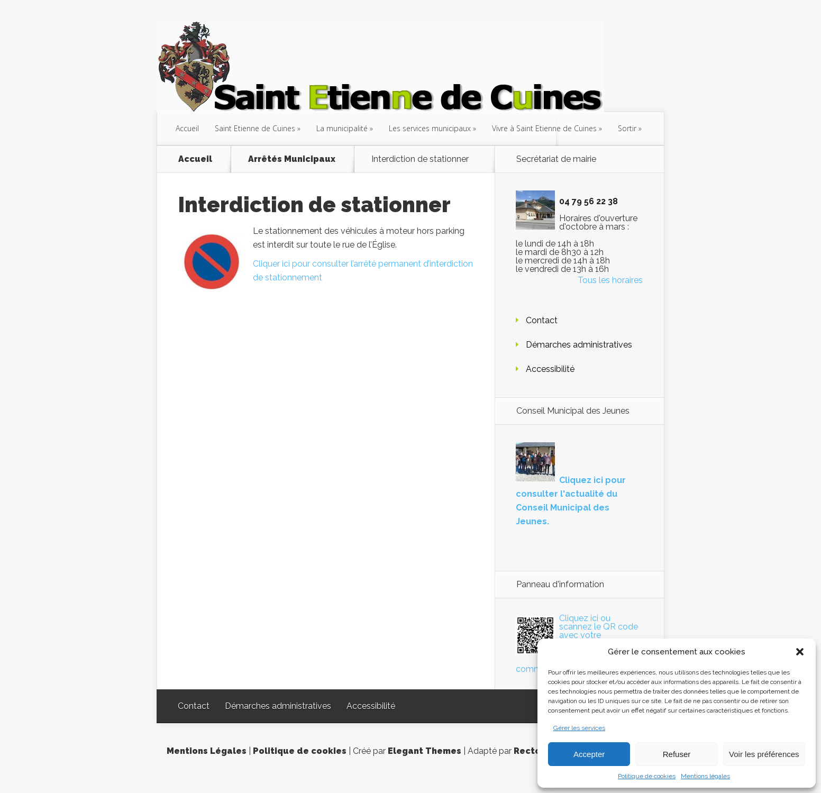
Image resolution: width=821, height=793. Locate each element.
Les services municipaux (430, 128)
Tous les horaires (610, 280)
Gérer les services (579, 728)
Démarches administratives (579, 345)
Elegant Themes (424, 751)
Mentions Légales (207, 751)
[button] (800, 651)
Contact (542, 320)
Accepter (589, 754)
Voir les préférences (764, 754)
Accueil (187, 128)
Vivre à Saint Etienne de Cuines (544, 128)
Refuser (677, 754)
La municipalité (342, 128)
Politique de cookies (647, 776)
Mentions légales (705, 776)
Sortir (627, 128)
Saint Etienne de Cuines (255, 128)
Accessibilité (550, 369)
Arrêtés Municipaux (291, 159)
